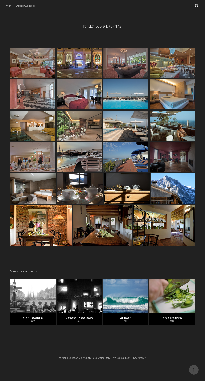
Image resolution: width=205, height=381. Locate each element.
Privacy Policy (138, 357)
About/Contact (25, 5)
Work (9, 5)
